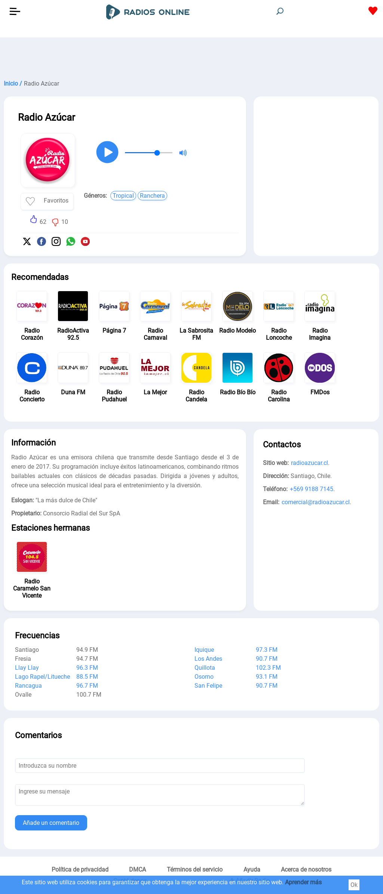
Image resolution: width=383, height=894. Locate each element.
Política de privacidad (80, 869)
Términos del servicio (195, 869)
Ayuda (251, 869)
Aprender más (303, 882)
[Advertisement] (191, 56)
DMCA (137, 869)
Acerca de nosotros (306, 869)
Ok (354, 884)
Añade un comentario (51, 822)
